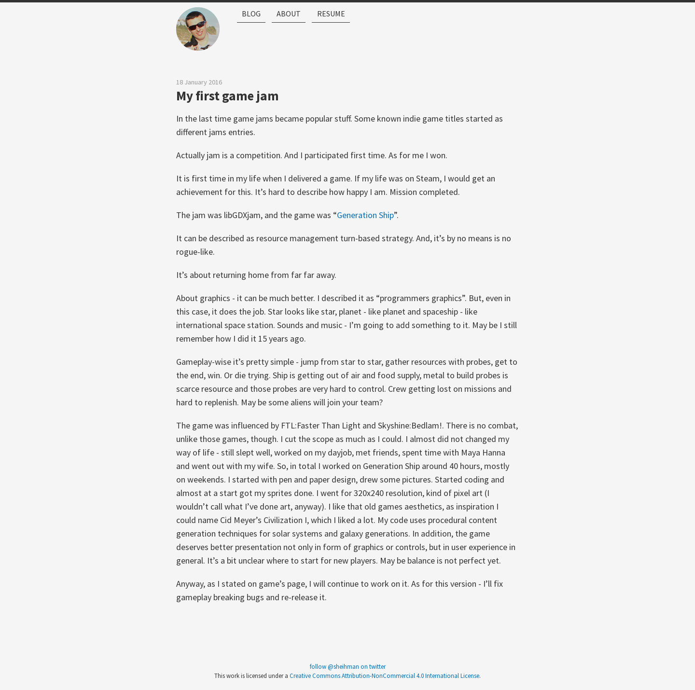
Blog (253, 37)
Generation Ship (365, 215)
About (301, 37)
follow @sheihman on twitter (348, 666)
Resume (352, 37)
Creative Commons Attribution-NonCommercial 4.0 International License (384, 675)
